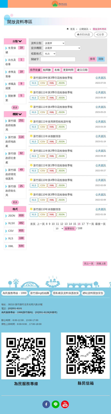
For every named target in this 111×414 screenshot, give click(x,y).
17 (83, 224)
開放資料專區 (99, 29)
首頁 (72, 29)
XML (51, 83)
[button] (70, 228)
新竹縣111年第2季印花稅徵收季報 (53, 150)
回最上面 (101, 263)
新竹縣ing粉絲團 (39, 293)
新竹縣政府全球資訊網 (59, 4)
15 (74, 224)
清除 (100, 59)
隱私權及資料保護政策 (66, 293)
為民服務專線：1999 (14, 293)
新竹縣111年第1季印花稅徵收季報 (53, 165)
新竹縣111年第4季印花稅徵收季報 (53, 107)
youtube (65, 400)
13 (66, 224)
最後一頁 (100, 224)
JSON (61, 83)
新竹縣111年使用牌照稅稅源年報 (52, 121)
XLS (34, 83)
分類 (15, 41)
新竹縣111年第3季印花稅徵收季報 (53, 92)
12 (61, 224)
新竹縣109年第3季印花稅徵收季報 (53, 77)
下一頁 (90, 224)
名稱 (57, 69)
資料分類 (36, 43)
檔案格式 (36, 53)
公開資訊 (83, 29)
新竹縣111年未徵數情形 (47, 136)
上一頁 (41, 224)
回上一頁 (88, 263)
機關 (15, 114)
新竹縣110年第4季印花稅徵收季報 (53, 180)
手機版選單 (4, 4)
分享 (101, 34)
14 (70, 224)
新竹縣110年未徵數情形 (47, 209)
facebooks (46, 400)
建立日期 (82, 69)
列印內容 (85, 34)
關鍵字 (35, 59)
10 (53, 224)
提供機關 (36, 48)
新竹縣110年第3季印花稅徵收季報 (53, 194)
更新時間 (68, 69)
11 (57, 224)
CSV (42, 83)
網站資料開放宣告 (93, 293)
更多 (15, 107)
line (55, 400)
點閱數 (47, 69)
